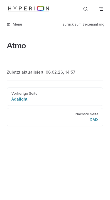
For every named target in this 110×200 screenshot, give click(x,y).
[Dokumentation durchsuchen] (85, 9)
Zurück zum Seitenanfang (83, 24)
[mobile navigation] (101, 9)
